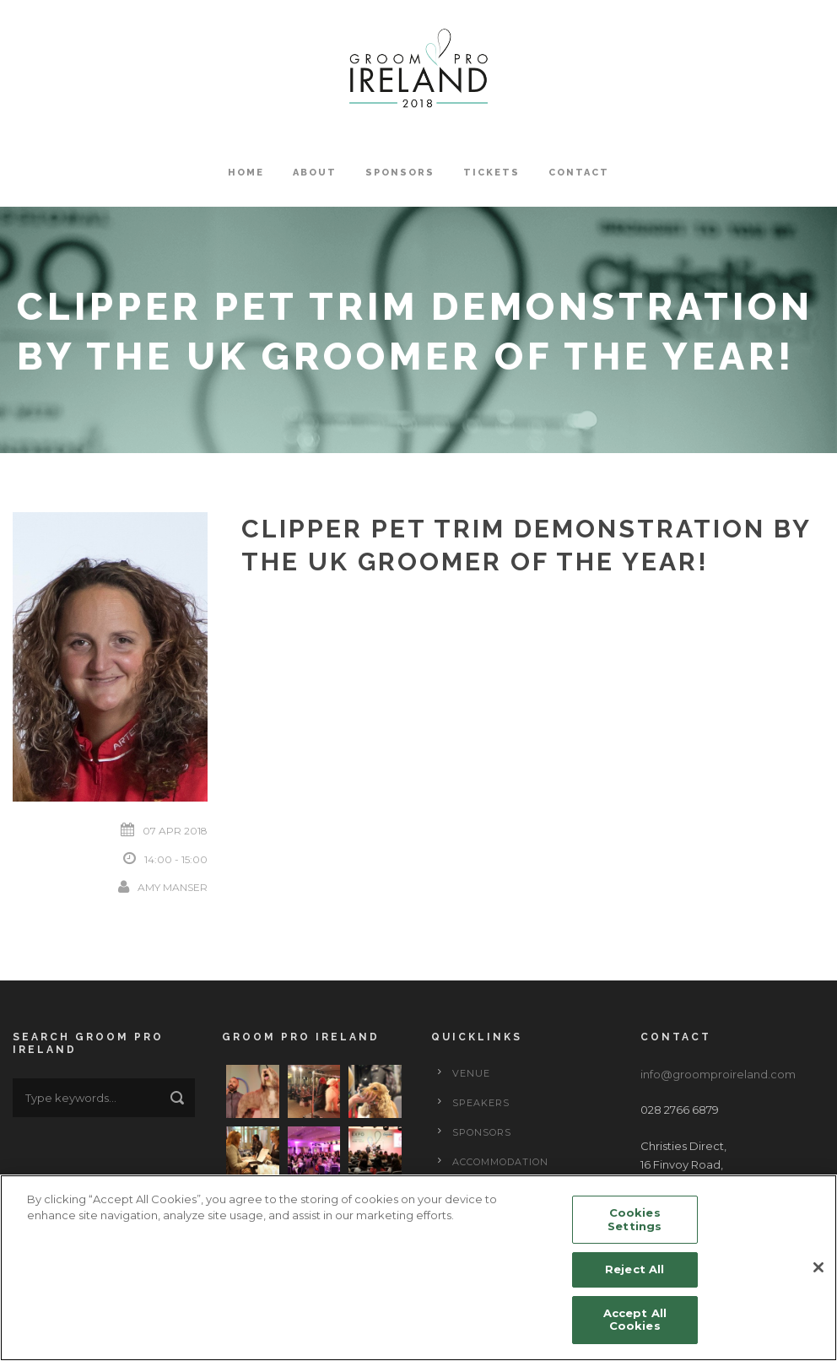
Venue (471, 1073)
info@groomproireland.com (718, 1074)
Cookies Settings (635, 1220)
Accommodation (500, 1162)
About (315, 172)
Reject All (634, 1270)
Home (246, 172)
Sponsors (400, 172)
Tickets (491, 172)
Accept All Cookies (635, 1320)
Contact (578, 172)
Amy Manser (173, 887)
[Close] (818, 1268)
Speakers (481, 1103)
